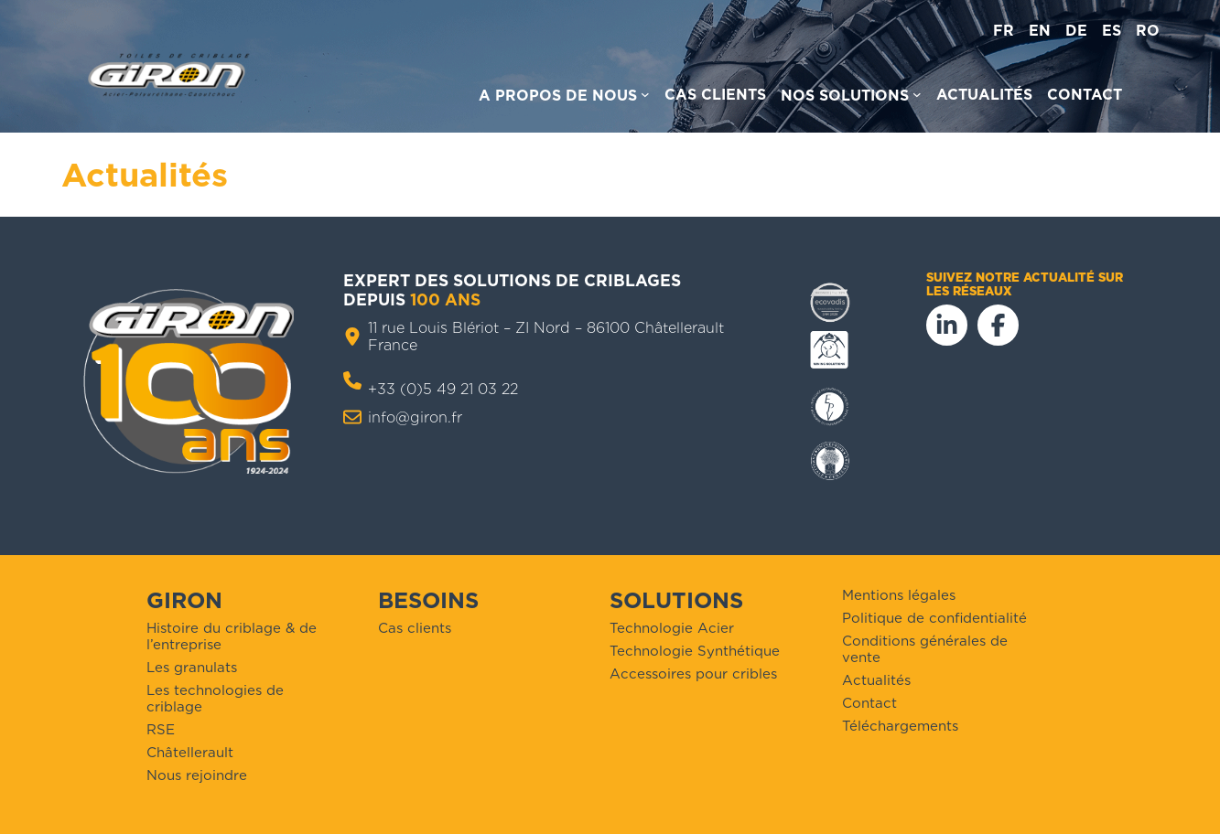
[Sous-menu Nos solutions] (851, 98)
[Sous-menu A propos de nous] (564, 98)
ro (1148, 30)
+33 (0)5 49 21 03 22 (443, 389)
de (1076, 30)
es (1111, 30)
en (1040, 30)
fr (1003, 30)
